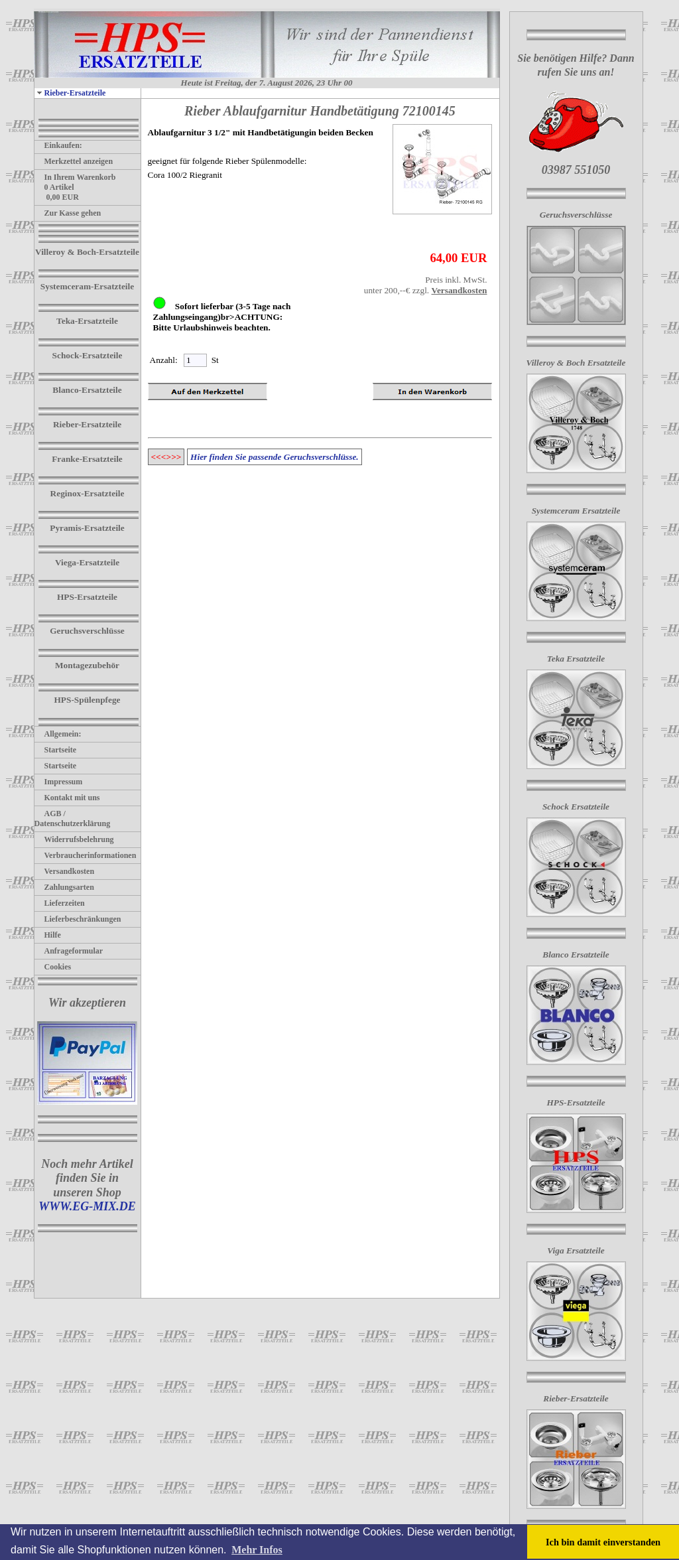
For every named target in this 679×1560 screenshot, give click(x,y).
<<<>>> (166, 457)
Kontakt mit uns (67, 797)
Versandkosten (64, 871)
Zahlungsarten (64, 887)
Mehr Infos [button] (256, 1549)
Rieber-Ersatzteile (70, 93)
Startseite (55, 749)
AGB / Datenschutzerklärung (72, 818)
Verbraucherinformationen (85, 855)
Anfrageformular (68, 951)
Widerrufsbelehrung (74, 839)
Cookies (53, 966)
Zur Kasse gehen (67, 213)
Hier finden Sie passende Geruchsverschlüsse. (274, 457)
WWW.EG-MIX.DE (87, 1206)
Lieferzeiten (59, 903)
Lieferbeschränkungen (77, 919)
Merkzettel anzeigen (73, 161)
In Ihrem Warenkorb (75, 177)
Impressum (58, 781)
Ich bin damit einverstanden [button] (603, 1542)
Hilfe (47, 935)
